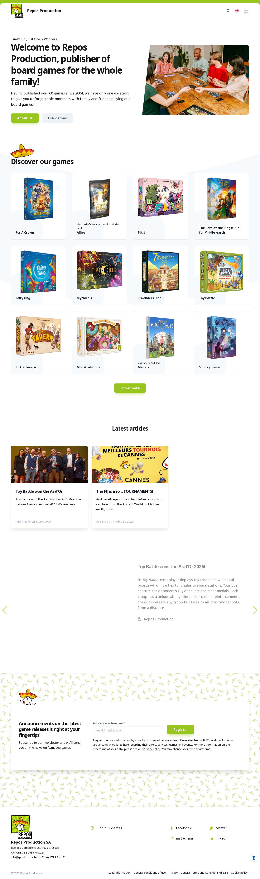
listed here (122, 744)
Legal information (119, 872)
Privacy (173, 872)
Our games (57, 118)
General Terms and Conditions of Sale (204, 872)
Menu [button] (246, 11)
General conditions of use (150, 872)
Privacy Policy (151, 749)
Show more (130, 388)
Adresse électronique (108, 723)
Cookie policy (239, 872)
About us (25, 118)
